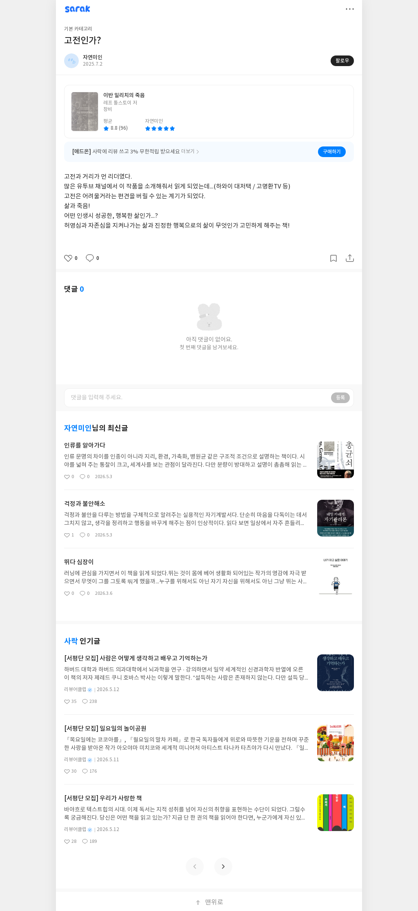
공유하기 (350, 258)
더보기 (350, 9)
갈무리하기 (333, 258)
